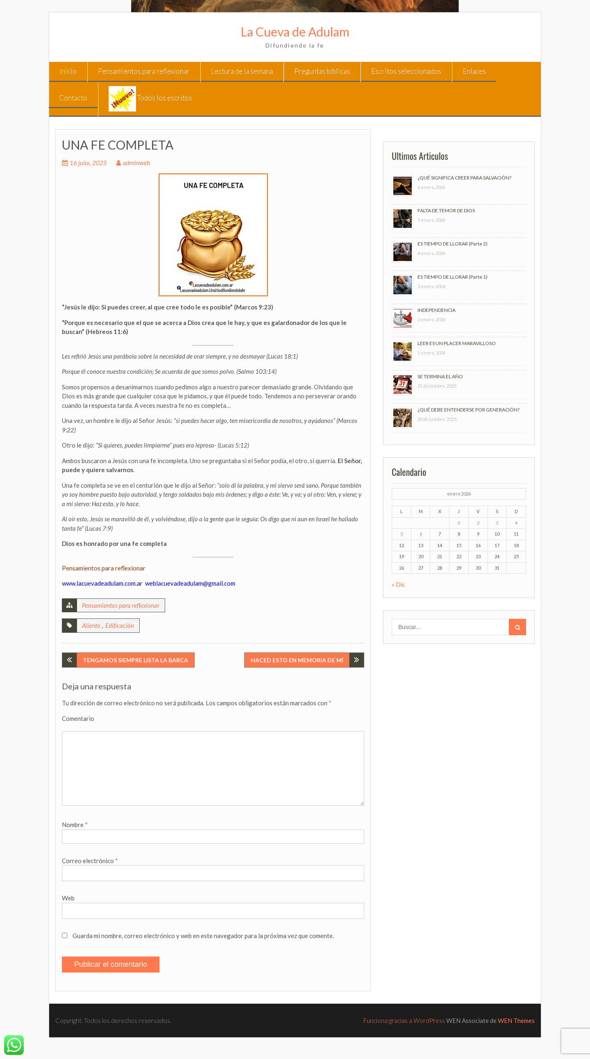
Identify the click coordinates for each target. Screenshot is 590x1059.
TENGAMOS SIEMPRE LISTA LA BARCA (135, 660)
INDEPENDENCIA (437, 310)
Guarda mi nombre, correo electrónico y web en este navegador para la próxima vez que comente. (203, 935)
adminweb (136, 162)
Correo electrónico (90, 860)
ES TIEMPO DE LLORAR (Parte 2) (453, 244)
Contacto (73, 97)
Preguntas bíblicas (322, 71)
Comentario (78, 718)
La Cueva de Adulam (295, 31)
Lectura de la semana (242, 71)
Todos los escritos (150, 98)
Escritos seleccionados (406, 71)
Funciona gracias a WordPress (404, 1020)
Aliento (91, 625)
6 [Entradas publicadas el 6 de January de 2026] (421, 533)
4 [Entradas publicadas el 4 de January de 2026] (516, 522)
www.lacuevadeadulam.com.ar (102, 583)
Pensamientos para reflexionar (144, 71)
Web (68, 898)
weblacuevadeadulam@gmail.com (190, 583)
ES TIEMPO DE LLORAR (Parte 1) (453, 277)
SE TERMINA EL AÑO (440, 376)
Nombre (75, 824)
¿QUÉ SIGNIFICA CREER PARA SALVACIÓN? (464, 178)
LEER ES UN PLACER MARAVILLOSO (457, 343)
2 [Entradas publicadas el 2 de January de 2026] (478, 522)
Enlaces (474, 71)
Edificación (119, 625)
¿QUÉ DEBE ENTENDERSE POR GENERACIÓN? (469, 410)
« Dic (398, 584)
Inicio (68, 71)
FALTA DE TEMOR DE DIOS (446, 210)
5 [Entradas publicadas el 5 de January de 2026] (401, 533)
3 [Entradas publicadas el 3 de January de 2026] (497, 522)
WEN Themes (516, 1020)
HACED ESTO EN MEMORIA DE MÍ (297, 660)
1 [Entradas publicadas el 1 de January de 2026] (459, 522)
